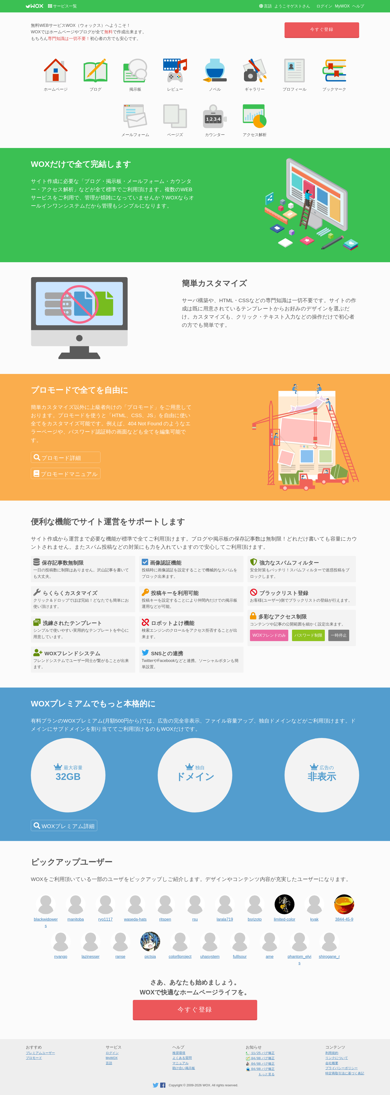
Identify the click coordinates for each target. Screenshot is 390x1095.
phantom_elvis (299, 944)
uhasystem (210, 944)
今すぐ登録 (321, 29)
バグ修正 (260, 1053)
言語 (268, 6)
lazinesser (90, 944)
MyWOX (342, 6)
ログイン (324, 6)
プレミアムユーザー (40, 1053)
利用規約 (331, 1053)
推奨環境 (178, 1053)
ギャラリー (254, 74)
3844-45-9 (344, 906)
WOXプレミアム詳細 (68, 826)
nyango (61, 944)
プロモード (34, 1058)
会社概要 (331, 1063)
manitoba (76, 906)
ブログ (95, 74)
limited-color (284, 906)
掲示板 (135, 74)
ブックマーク (334, 74)
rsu (195, 906)
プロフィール (294, 74)
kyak (314, 906)
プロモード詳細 (61, 458)
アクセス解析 (254, 120)
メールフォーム (135, 120)
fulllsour (240, 944)
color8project (180, 944)
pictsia (150, 944)
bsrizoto (255, 906)
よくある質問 (182, 1058)
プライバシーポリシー (341, 1068)
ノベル (215, 74)
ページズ (175, 120)
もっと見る (266, 1074)
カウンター (215, 120)
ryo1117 (105, 906)
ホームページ (55, 74)
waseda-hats (135, 906)
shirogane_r (329, 944)
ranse (120, 944)
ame (270, 944)
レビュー (175, 74)
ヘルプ (358, 6)
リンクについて (336, 1058)
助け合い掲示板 (183, 1068)
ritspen (165, 906)
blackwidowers (46, 906)
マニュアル (180, 1063)
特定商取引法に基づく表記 (344, 1073)
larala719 (225, 906)
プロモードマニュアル (69, 474)
